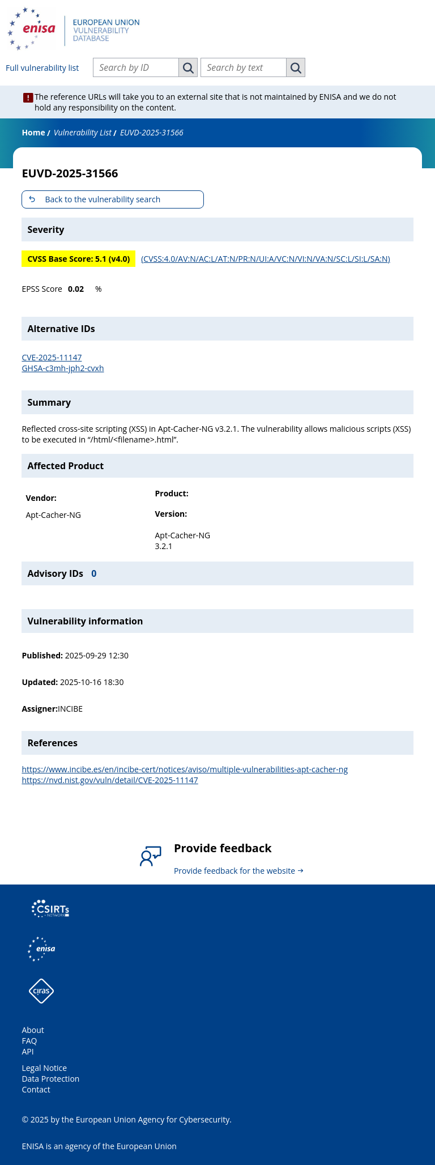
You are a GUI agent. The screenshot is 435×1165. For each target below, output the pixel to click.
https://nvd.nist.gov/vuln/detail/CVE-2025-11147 (110, 780)
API (27, 1051)
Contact (36, 1089)
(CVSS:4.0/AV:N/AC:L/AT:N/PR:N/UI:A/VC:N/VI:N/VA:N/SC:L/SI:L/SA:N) (265, 258)
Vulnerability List (83, 132)
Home (33, 132)
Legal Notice (44, 1067)
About (33, 1029)
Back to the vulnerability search (102, 199)
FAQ (29, 1040)
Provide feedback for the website (234, 870)
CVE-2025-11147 (52, 357)
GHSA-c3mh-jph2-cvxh (63, 368)
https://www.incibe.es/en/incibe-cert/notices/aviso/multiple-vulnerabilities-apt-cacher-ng (185, 769)
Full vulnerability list (42, 67)
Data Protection (50, 1078)
